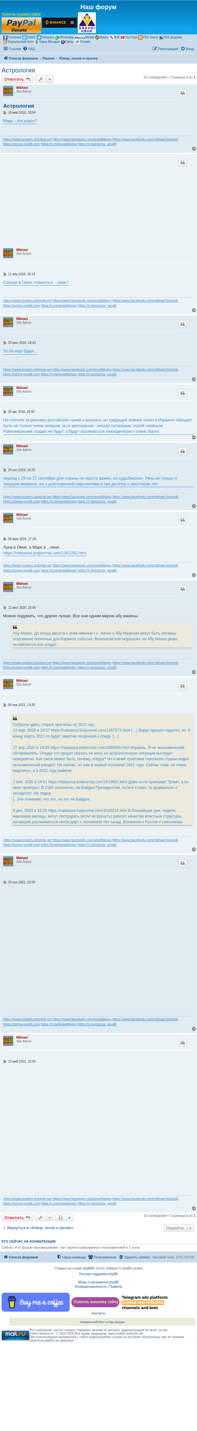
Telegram (45, 37)
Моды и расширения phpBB (98, 1282)
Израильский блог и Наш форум (102, 1322)
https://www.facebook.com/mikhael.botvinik (145, 139)
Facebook (12, 37)
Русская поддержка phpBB (98, 1274)
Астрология (18, 70)
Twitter (29, 37)
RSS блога (148, 37)
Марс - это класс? (20, 120)
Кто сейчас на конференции (29, 1241)
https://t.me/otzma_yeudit (97, 144)
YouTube (128, 37)
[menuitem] (29, 49)
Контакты (98, 1313)
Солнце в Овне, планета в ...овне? (35, 282)
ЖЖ (114, 37)
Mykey (101, 37)
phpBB (88, 1268)
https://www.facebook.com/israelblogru (82, 139)
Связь (67, 42)
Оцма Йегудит (47, 42)
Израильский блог (18, 42)
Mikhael (22, 87)
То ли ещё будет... (20, 351)
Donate (82, 42)
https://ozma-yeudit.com (21, 144)
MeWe (84, 37)
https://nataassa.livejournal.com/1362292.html (44, 552)
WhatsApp (64, 38)
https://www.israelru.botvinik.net (27, 139)
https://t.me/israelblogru (59, 144)
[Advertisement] (98, 203)
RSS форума (170, 37)
